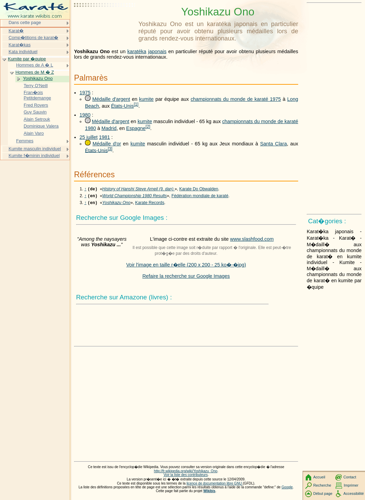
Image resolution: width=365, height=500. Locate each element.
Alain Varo (34, 133)
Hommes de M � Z (34, 72)
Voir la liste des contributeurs (185, 477)
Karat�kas (20, 44)
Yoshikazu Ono (116, 204)
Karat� (16, 30)
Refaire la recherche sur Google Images (186, 278)
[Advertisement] (105, 22)
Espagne (136, 128)
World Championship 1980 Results (134, 197)
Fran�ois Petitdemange (37, 95)
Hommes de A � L (34, 65)
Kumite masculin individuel (35, 148)
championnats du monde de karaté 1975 (236, 99)
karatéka (136, 51)
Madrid (109, 128)
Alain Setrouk (37, 119)
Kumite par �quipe (27, 58)
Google (287, 489)
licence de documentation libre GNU (214, 485)
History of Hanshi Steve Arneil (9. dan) (138, 189)
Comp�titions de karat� (33, 37)
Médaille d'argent (111, 99)
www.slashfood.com (251, 241)
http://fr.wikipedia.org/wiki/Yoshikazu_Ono (185, 473)
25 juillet (89, 137)
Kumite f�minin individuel (34, 155)
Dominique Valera (41, 126)
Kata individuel (23, 51)
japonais (157, 51)
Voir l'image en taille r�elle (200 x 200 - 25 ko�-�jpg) (186, 267)
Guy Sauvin (35, 112)
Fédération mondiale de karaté (199, 197)
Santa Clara (273, 143)
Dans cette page (25, 22)
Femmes (24, 140)
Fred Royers (36, 105)
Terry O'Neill (36, 85)
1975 (85, 92)
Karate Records (149, 204)
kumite (146, 99)
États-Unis (122, 106)
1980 (85, 115)
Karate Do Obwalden (198, 189)
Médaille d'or (107, 143)
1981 (104, 137)
